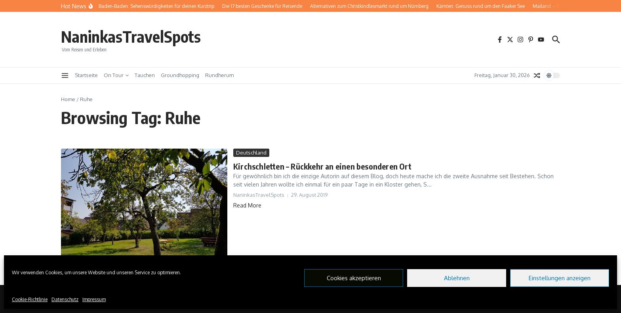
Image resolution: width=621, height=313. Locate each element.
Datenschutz (64, 299)
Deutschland (251, 152)
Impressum (94, 299)
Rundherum (219, 75)
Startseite (86, 75)
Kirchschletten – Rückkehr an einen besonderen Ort (322, 166)
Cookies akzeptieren (354, 278)
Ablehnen (457, 278)
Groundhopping (180, 75)
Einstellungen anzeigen (560, 278)
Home (68, 99)
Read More (247, 205)
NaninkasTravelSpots (131, 36)
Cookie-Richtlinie (30, 299)
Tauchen (145, 75)
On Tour (116, 75)
